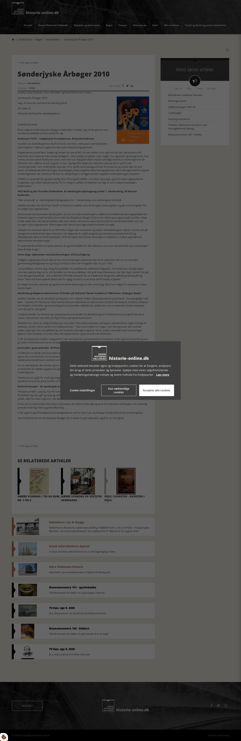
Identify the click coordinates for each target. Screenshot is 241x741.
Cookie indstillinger (82, 390)
